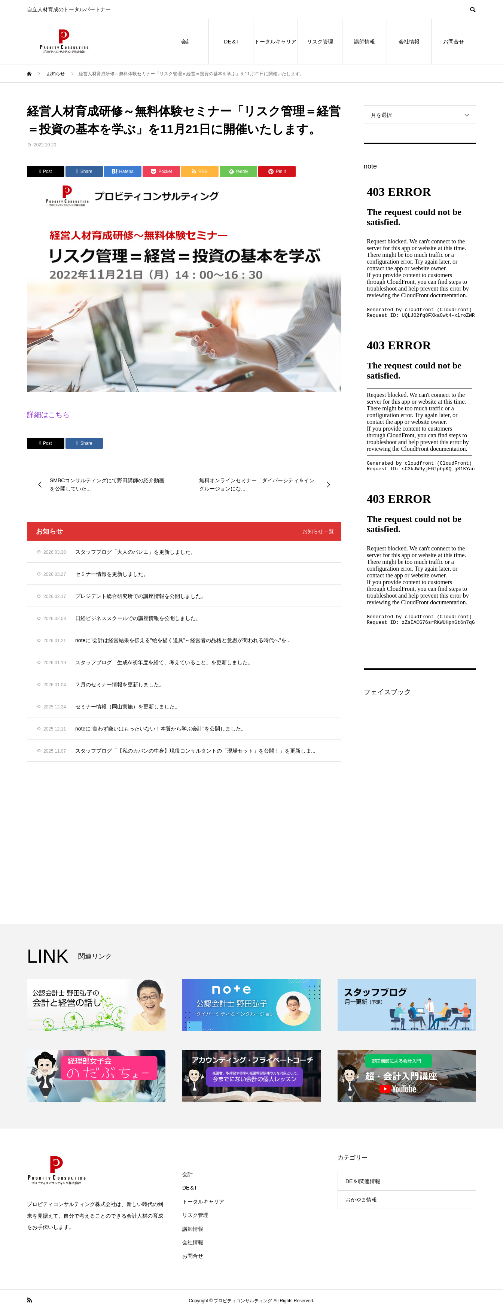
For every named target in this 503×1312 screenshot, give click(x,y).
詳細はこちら (48, 415)
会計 (186, 42)
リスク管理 (320, 42)
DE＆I (231, 42)
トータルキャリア (275, 42)
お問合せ (453, 42)
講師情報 (364, 42)
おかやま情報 (361, 1200)
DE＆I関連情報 (362, 1181)
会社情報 (409, 42)
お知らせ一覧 (318, 531)
